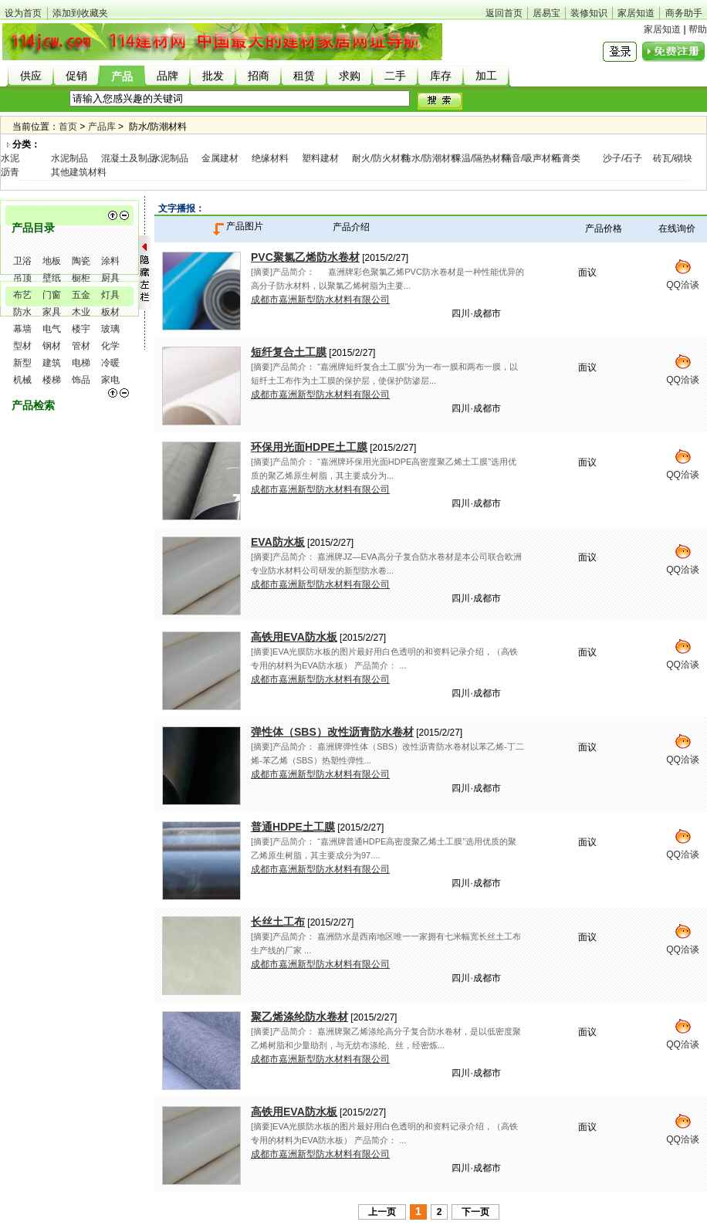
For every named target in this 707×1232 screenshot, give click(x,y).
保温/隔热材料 (481, 158)
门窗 (51, 294)
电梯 (81, 362)
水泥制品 (69, 158)
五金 (81, 294)
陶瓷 (81, 261)
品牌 (167, 76)
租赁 (304, 76)
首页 (68, 126)
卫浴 (22, 261)
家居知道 (636, 13)
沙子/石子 (622, 158)
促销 (76, 76)
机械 (22, 379)
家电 (110, 379)
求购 (349, 76)
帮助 (697, 29)
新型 (22, 362)
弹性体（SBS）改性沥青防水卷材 (332, 732)
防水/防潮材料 (431, 158)
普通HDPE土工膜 (293, 827)
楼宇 (81, 328)
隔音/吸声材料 (531, 158)
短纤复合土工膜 (288, 352)
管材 (81, 345)
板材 (110, 311)
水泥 (10, 158)
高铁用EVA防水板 (294, 637)
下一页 (475, 1212)
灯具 (110, 294)
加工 (486, 76)
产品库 (102, 126)
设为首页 (23, 13)
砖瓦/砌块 (672, 158)
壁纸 (51, 277)
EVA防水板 (278, 542)
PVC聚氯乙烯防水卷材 (305, 257)
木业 (81, 311)
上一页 (382, 1212)
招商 (258, 76)
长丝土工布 (278, 922)
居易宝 (546, 13)
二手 (395, 76)
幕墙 (22, 328)
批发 (213, 76)
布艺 (22, 294)
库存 (441, 76)
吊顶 (22, 277)
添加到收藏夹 (80, 13)
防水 (22, 311)
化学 (110, 345)
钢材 (51, 345)
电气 (51, 328)
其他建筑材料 (79, 172)
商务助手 (683, 13)
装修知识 (588, 13)
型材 (22, 345)
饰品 (81, 379)
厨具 (110, 277)
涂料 (110, 261)
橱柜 (81, 277)
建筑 (51, 362)
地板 (51, 261)
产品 (122, 77)
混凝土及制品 (129, 158)
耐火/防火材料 (381, 158)
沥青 (10, 172)
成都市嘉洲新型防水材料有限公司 (320, 299)
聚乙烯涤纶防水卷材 (299, 1016)
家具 (51, 311)
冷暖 (110, 362)
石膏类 (566, 158)
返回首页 (504, 13)
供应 (31, 76)
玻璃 (110, 328)
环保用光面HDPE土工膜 (309, 447)
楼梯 (51, 379)
